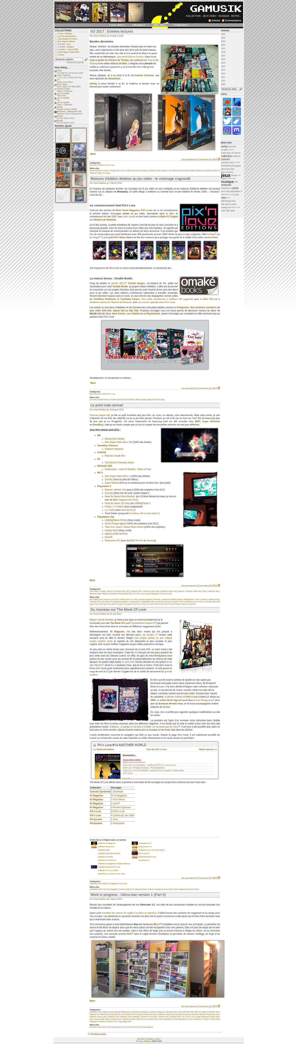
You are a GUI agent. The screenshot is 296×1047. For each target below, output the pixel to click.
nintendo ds (226, 188)
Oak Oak (134, 310)
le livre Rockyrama (203, 700)
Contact (149, 1039)
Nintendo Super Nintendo (99, 594)
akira (179, 171)
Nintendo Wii (115, 594)
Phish (59, 71)
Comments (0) (204, 159)
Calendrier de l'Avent (230, 153)
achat (224, 146)
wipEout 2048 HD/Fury (116, 533)
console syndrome (116, 400)
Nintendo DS (105, 1014)
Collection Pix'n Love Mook (108, 870)
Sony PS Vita (167, 594)
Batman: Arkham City (115, 489)
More (93, 154)
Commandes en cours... (68, 39)
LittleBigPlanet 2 (142, 503)
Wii (99, 435)
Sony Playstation (165, 1019)
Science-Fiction (63, 89)
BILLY (157, 924)
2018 (223, 52)
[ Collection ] (181, 25)
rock (228, 197)
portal (158, 602)
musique (158, 889)
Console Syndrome (100, 791)
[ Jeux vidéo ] (116, 25)
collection (152, 171)
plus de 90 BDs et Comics (130, 56)
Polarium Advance (114, 449)
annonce (191, 889)
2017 (223, 56)
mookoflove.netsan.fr (143, 623)
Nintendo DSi (131, 1014)
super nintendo (182, 604)
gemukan (93, 1027)
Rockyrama (160, 655)
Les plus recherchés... (67, 36)
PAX (129, 934)
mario (197, 599)
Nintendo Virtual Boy (149, 1017)
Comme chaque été (100, 415)
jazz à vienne (227, 172)
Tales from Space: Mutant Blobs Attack (124, 527)
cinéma (150, 889)
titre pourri (225, 204)
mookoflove (94, 889)
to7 (124, 1027)
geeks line (151, 400)
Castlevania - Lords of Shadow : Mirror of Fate (128, 469)
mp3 (233, 178)
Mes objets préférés (66, 42)
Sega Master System (103, 1019)
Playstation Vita (105, 516)
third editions (129, 400)
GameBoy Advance (107, 445)
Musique (70, 47)
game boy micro (134, 604)
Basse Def (118, 310)
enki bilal (185, 171)
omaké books (130, 171)
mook (176, 889)
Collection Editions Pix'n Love (109, 867)
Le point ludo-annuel (106, 405)
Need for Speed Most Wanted (120, 496)
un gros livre (128, 662)
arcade (224, 150)
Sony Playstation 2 (180, 1019)
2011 (223, 77)
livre (158, 400)
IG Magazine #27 (145, 843)
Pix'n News (120, 237)
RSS (216, 159)
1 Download (117, 791)
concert (225, 159)
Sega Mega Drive (125, 1021)
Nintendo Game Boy (151, 591)
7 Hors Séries (118, 799)
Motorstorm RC (112, 540)
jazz (232, 169)
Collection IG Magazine (106, 843)
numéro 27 (152, 634)
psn (169, 602)
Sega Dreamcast (202, 1017)
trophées (192, 604)
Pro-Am (139, 540)
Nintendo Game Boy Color (196, 591)
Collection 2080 (103, 850)
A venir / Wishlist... (65, 34)
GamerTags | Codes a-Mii (68, 52)
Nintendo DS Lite (117, 1014)
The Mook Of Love (120, 623)
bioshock (156, 599)
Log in (157, 1039)
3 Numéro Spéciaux (121, 807)
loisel (215, 171)
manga (112, 171)
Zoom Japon (62, 84)
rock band (188, 602)
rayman (175, 602)
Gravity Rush (111, 530)
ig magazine (112, 889)
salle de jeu (102, 1027)
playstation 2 (125, 602)
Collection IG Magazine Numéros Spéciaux (114, 864)
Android (101, 452)
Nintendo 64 (94, 1014)
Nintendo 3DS (104, 466)
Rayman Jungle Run (115, 455)
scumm (196, 602)
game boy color (96, 604)
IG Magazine (117, 631)
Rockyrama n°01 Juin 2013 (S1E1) (152, 850)
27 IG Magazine (119, 795)
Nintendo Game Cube (98, 1017)
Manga (60, 116)
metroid (204, 599)
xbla (210, 602)
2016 (223, 59)
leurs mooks (129, 216)
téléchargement (228, 201)
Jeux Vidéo (102, 394)
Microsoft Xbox (171, 1012)
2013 (223, 70)
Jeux (69, 44)
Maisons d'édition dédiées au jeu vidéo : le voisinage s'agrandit (140, 179)
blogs (94, 237)
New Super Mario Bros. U (117, 476)
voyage (224, 207)
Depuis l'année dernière (101, 619)
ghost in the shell (169, 171)
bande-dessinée (96, 171)
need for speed (169, 604)
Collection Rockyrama (106, 847)
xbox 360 (216, 602)
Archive (140, 1039)
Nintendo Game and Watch (147, 1014)
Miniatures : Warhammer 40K (69, 111)
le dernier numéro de (181, 696)
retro (181, 602)
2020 (223, 45)
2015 (223, 63)
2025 (223, 34)
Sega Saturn (117, 1019)
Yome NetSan (99, 36)
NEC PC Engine (201, 1012)
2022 (223, 41)
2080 (153, 700)
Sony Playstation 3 (153, 594)
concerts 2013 (227, 162)
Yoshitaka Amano (130, 299)
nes (143, 604)
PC (98, 459)
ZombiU (109, 479)
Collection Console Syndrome (109, 853)
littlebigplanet (189, 599)
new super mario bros (154, 604)
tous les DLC (128, 510)
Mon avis (93, 165)
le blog (210, 234)
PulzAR (108, 537)
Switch (59, 107)
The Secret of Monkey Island (119, 462)
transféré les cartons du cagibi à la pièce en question (129, 913)
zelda (192, 171)
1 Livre (114, 803)
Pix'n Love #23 (144, 853)
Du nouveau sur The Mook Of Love (118, 609)
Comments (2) (204, 878)
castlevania (166, 599)
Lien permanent (188, 159)
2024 (223, 38)
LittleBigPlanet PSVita (116, 520)
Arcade (111, 1012)
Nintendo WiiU (126, 594)
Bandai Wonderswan (123, 1012)
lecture (106, 599)
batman (149, 599)
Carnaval (150, 540)
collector (236, 156)
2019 (223, 48)
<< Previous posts (97, 1034)
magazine (183, 889)
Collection (101, 165)
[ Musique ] (139, 25)
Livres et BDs (72, 49)
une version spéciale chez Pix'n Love (156, 302)
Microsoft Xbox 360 (121, 591)
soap (163, 400)
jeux (91, 599)
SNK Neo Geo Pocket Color (147, 1019)
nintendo (226, 184)
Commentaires (233, 20)
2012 (223, 74)
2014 (223, 66)
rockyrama (208, 171)
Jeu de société (63, 93)
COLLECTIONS (63, 30)
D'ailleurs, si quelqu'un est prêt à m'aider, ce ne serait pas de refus (144, 726)
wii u (202, 602)
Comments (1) (204, 1006)
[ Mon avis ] (159, 25)
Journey (109, 493)
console (237, 162)
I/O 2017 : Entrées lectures (111, 31)
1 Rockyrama (117, 823)
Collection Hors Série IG (107, 860)
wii (206, 602)
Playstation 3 (104, 486)
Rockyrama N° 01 (145, 847)
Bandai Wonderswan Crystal (143, 1012)
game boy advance (111, 604)
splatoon (199, 171)
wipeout (234, 207)
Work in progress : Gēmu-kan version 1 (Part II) (128, 895)
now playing (114, 602)
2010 (223, 81)
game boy (123, 604)
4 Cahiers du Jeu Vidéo (123, 815)
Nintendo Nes (213, 591)
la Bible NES (207, 299)
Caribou (135, 513)
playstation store (148, 602)
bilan (159, 171)
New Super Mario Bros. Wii (118, 442)
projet (115, 1027)
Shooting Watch (129, 1019)
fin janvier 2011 (116, 283)
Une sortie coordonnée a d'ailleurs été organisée (167, 299)
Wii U (100, 472)
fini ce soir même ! (149, 513)
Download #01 (144, 860)
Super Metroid (112, 483)
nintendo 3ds (94, 602)
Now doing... (62, 67)
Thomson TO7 (111, 1021)
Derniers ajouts (63, 126)
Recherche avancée (75, 62)
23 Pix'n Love (118, 811)
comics (106, 171)
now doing (105, 602)
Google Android (106, 591)
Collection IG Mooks (105, 857)
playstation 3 (136, 602)
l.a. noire (134, 599)
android (142, 599)
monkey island (213, 599)
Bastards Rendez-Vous (147, 857)
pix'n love (120, 171)
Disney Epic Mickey (114, 438)
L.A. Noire (110, 510)
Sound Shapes (112, 523)
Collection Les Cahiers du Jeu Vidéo (111, 874)
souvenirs (130, 1027)
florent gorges (142, 171)
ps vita (164, 602)
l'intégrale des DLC (127, 500)
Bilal (124, 63)
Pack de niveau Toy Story (117, 503)
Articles (225, 30)
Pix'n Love (110, 165)
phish (235, 188)
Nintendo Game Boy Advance (172, 591)
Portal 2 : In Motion (114, 506)
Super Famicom (63, 75)
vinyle (233, 204)
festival (224, 166)
